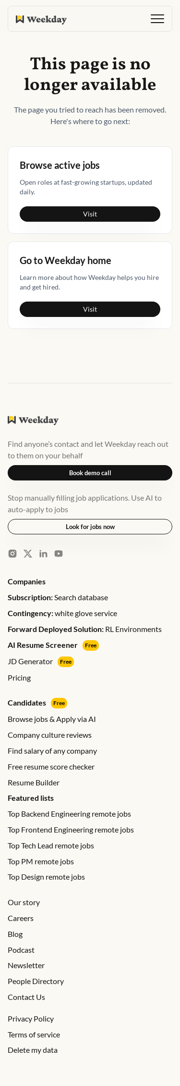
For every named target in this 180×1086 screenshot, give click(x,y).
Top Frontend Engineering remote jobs (71, 829)
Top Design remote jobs (46, 876)
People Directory (36, 980)
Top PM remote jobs (41, 861)
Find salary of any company (52, 750)
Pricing (19, 677)
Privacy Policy (31, 1018)
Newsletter (26, 965)
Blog (15, 933)
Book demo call (90, 473)
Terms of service (34, 1034)
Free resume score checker (51, 766)
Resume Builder (34, 782)
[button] (157, 19)
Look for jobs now (90, 526)
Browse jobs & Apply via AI (52, 718)
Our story (24, 902)
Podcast (21, 949)
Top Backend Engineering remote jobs (69, 813)
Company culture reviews (50, 734)
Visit (90, 214)
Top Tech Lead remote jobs (51, 845)
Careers (21, 917)
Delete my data (33, 1049)
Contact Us (26, 996)
